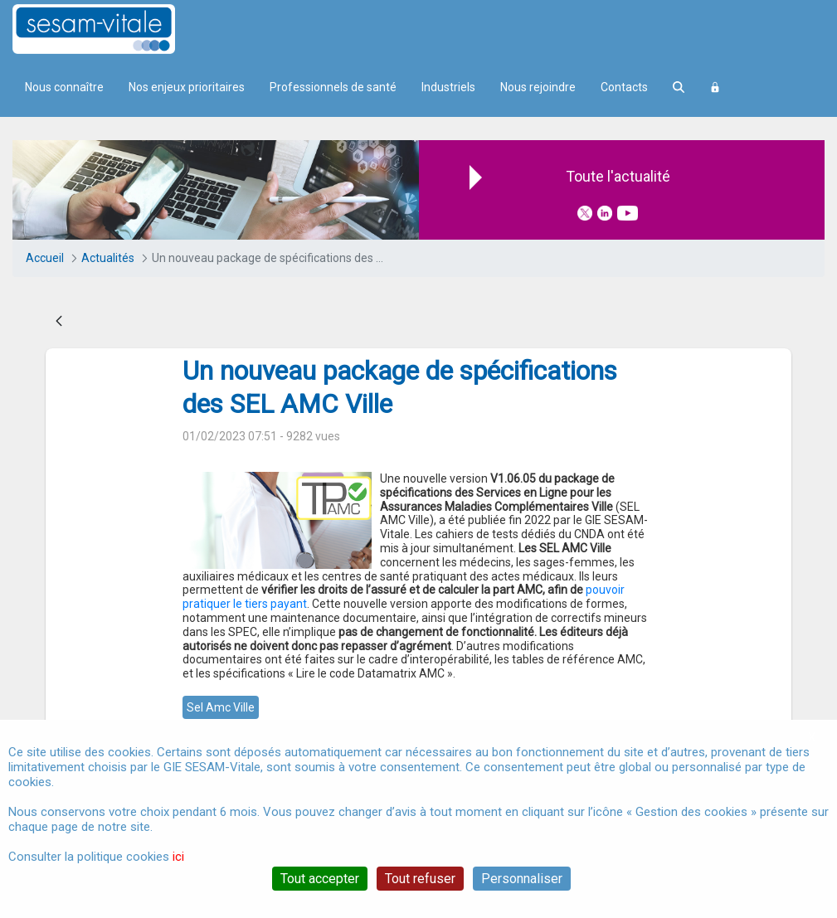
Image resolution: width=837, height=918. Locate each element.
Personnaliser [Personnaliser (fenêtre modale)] (521, 878)
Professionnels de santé (333, 87)
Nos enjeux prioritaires (187, 87)
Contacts (624, 87)
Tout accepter (319, 878)
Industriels (448, 87)
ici (178, 856)
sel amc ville (221, 707)
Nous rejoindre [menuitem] (538, 87)
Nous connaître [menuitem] (64, 87)
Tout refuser (420, 878)
